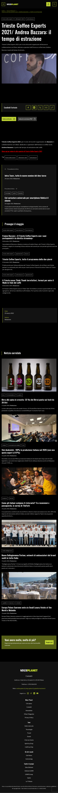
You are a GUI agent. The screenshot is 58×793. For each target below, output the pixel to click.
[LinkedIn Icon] (34, 693)
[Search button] (54, 4)
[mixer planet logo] (29, 670)
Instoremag (29, 759)
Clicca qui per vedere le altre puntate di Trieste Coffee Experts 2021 (22, 151)
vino (23, 445)
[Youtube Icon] (37, 693)
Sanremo (11, 603)
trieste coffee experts (7, 19)
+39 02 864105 (32, 684)
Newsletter (29, 710)
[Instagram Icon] (28, 693)
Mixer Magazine (29, 714)
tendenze (4, 498)
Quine (29, 778)
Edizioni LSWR (29, 771)
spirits (14, 193)
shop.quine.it (29, 688)
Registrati (49, 642)
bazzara (27, 253)
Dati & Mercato (11, 10)
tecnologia (7, 193)
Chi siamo (29, 703)
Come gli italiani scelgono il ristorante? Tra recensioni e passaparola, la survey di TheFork (25, 504)
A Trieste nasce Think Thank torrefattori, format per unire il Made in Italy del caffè (28, 281)
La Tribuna (29, 781)
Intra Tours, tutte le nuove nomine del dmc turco (25, 175)
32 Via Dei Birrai (11, 395)
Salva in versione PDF (27, 119)
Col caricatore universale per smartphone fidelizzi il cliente (26, 199)
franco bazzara (29, 230)
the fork (11, 498)
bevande (21, 193)
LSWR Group (29, 774)
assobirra (19, 395)
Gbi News (29, 755)
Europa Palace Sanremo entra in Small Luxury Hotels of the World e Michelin (27, 609)
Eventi (29, 736)
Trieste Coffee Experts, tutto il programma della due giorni (27, 259)
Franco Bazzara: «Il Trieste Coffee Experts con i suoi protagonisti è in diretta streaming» (24, 237)
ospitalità (4, 603)
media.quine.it (20, 688)
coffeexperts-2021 (19, 19)
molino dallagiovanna (7, 550)
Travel (29, 733)
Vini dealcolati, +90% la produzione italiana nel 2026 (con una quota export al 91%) (28, 451)
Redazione (17, 178)
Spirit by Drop (29, 743)
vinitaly (4, 445)
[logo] (13, 4)
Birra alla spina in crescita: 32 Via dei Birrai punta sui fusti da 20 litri (28, 401)
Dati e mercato (29, 726)
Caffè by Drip (29, 747)
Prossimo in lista (11, 189)
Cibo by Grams (29, 740)
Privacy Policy (29, 717)
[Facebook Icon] (31, 693)
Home (3, 10)
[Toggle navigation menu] (3, 4)
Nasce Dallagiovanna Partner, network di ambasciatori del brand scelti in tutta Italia (29, 556)
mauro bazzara (19, 230)
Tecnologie (29, 729)
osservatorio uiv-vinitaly (14, 445)
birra (3, 395)
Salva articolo (9, 119)
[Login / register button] (48, 4)
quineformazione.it (39, 688)
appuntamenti (19, 253)
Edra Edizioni (29, 767)
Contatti (29, 707)
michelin (18, 603)
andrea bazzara (30, 19)
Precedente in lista (12, 169)
